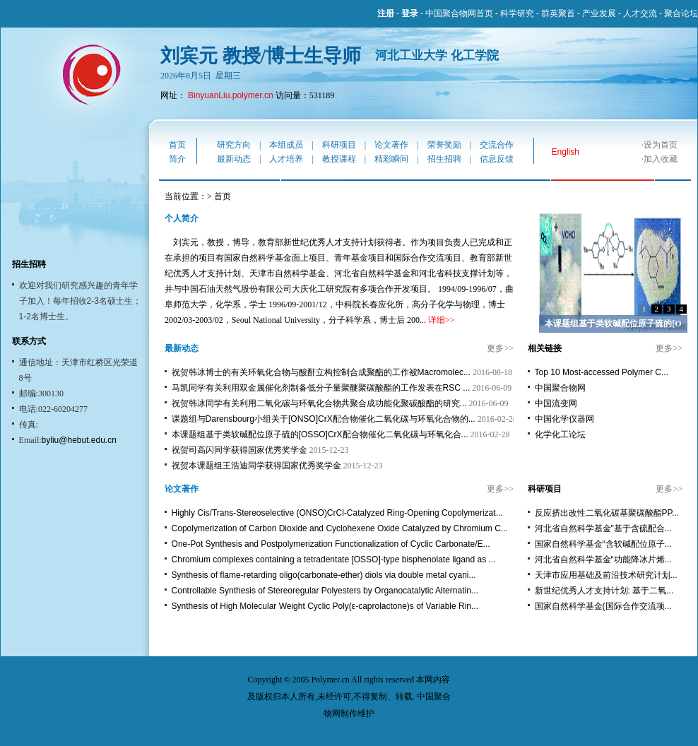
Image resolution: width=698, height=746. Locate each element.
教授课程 (339, 159)
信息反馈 (497, 159)
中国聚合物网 (560, 388)
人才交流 (640, 13)
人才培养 (286, 159)
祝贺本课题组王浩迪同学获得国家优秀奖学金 (256, 465)
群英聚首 (558, 13)
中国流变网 (556, 403)
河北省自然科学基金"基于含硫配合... (603, 528)
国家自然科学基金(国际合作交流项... (603, 606)
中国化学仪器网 (564, 419)
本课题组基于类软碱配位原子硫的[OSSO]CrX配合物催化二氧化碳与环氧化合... (320, 434)
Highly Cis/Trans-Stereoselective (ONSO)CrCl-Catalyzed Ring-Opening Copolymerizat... (337, 513)
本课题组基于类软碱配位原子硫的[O (613, 323)
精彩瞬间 (391, 159)
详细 (436, 320)
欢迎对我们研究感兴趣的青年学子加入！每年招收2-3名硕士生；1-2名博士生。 (80, 300)
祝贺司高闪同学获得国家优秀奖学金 (239, 450)
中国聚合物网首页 (459, 13)
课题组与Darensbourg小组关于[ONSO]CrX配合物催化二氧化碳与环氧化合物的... (323, 419)
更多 (495, 348)
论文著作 (391, 145)
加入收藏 (661, 159)
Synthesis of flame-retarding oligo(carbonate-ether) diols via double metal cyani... (324, 575)
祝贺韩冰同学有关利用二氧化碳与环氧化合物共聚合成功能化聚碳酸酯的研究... (319, 403)
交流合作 (497, 145)
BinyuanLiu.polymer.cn (230, 95)
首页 (177, 145)
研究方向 (234, 145)
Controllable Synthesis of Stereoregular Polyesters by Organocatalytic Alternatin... (325, 591)
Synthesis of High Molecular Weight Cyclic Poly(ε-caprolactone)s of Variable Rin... (325, 606)
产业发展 (599, 13)
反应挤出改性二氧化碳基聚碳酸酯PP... (607, 513)
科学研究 (517, 13)
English (565, 152)
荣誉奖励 (444, 145)
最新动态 (234, 159)
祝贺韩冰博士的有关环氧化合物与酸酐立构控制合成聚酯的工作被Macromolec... (321, 372)
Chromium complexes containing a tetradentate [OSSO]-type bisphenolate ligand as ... (334, 559)
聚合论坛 (681, 13)
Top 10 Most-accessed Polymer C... (601, 372)
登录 (409, 13)
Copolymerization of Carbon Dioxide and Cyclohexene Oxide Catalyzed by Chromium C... (340, 528)
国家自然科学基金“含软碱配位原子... (603, 544)
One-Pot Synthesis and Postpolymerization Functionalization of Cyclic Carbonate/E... (331, 544)
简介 (177, 159)
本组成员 (286, 145)
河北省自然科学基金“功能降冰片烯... (603, 559)
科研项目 (339, 145)
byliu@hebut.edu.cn (79, 440)
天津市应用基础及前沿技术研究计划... (606, 575)
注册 (385, 13)
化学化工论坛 (560, 434)
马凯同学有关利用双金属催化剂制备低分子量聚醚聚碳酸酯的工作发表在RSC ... (321, 388)
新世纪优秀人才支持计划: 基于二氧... (604, 591)
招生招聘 (444, 159)
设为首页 (661, 145)
